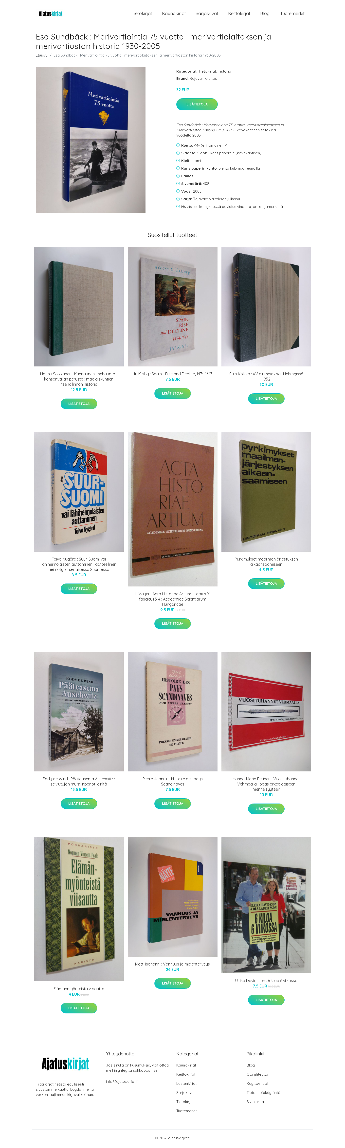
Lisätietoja (197, 106)
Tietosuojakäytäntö (263, 1094)
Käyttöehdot (257, 1085)
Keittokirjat (239, 14)
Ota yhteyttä (257, 1075)
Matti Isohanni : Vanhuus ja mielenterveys (172, 965)
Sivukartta (255, 1103)
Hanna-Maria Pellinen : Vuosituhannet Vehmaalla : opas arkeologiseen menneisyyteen (266, 785)
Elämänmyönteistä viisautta (79, 990)
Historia (224, 72)
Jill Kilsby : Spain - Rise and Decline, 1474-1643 (172, 375)
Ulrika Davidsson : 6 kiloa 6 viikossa (266, 982)
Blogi (265, 14)
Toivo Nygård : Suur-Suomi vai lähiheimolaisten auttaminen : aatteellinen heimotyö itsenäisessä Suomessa (78, 566)
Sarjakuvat (207, 14)
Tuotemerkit (292, 14)
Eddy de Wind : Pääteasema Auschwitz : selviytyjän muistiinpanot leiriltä (79, 783)
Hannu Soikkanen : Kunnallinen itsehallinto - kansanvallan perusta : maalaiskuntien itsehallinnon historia (79, 380)
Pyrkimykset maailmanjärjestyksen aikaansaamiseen (266, 563)
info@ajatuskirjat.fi (122, 1083)
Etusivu (42, 56)
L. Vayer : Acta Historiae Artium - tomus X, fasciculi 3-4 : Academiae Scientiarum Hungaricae (172, 600)
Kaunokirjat (174, 14)
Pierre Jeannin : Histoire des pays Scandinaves (173, 783)
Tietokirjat (142, 14)
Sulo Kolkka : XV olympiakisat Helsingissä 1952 (266, 378)
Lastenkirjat (186, 1085)
